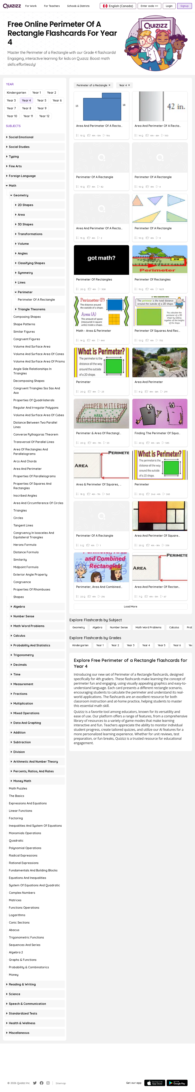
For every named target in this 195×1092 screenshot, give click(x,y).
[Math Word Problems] (148, 627)
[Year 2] (115, 645)
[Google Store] (177, 1083)
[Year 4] (124, 85)
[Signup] (184, 6)
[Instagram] (48, 1083)
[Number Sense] (119, 627)
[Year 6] (177, 645)
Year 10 (12, 116)
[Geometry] (78, 627)
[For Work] (31, 6)
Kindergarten (16, 92)
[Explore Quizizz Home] (12, 6)
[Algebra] (97, 627)
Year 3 (11, 100)
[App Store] (154, 1083)
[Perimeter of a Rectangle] (93, 85)
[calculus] (174, 627)
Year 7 (11, 108)
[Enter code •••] (149, 6)
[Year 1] (100, 645)
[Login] (169, 6)
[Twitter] (35, 1083)
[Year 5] (162, 645)
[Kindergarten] (80, 645)
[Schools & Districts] (78, 6)
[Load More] (131, 607)
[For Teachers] (52, 6)
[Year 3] (131, 645)
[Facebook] (41, 1083)
